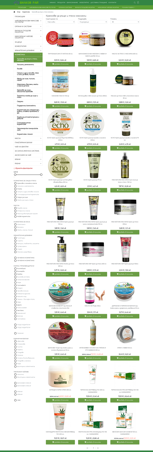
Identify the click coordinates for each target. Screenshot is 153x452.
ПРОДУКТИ (61, 2)
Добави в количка (60, 64)
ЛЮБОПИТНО (84, 2)
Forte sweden (22, 307)
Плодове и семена (24, 361)
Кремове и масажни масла (27, 183)
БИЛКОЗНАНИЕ (72, 2)
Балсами (20, 227)
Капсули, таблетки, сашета (28, 243)
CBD (19, 400)
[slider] (15, 175)
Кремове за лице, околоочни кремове (25, 91)
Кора (19, 363)
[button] (134, 3)
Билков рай (21, 268)
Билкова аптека (23, 277)
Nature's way (21, 296)
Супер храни (22, 246)
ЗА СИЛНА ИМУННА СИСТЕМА (27, 151)
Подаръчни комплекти (26, 106)
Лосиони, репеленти (25, 65)
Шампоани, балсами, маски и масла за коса (27, 85)
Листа (19, 347)
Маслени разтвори (24, 252)
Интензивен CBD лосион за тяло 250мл (92, 95)
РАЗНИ (17, 164)
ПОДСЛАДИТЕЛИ (23, 324)
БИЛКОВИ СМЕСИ (24, 383)
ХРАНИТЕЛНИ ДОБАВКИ (24, 50)
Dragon (20, 288)
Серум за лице (22, 197)
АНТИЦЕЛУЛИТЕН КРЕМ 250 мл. (60, 381)
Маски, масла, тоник (25, 230)
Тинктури (21, 238)
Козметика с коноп (25, 134)
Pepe (19, 282)
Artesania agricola (23, 293)
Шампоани (21, 224)
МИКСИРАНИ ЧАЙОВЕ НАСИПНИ (108, 7)
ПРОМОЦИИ (22, 7)
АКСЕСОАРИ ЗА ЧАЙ (23, 155)
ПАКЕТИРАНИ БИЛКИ (23, 143)
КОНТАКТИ (112, 2)
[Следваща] (95, 438)
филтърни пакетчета (26, 366)
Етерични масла (23, 211)
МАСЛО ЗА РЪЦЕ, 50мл (93, 300)
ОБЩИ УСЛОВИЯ (28, 443)
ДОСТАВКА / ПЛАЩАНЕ (99, 2)
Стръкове (21, 344)
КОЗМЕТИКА (20, 55)
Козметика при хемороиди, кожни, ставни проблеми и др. (28, 111)
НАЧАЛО (53, 2)
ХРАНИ (17, 159)
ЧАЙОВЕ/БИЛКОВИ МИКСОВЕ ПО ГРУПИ (42, 7)
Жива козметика (23, 216)
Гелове (19, 69)
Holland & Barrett (23, 279)
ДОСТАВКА (60, 443)
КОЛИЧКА (93, 443)
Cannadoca (21, 319)
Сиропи (20, 241)
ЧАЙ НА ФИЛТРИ (21, 147)
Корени (20, 349)
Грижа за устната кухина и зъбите (28, 118)
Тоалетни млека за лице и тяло (27, 96)
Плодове (20, 352)
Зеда (19, 302)
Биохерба (20, 271)
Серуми (20, 101)
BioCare (20, 316)
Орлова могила (22, 291)
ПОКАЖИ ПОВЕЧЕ (128, 7)
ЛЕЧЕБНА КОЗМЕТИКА (25, 258)
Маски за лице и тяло (25, 200)
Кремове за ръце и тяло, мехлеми (27, 59)
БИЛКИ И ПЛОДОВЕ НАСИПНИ (85, 7)
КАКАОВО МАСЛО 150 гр (60, 95)
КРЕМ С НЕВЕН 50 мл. (124, 341)
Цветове (20, 341)
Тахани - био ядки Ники (26, 299)
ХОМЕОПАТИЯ (20, 46)
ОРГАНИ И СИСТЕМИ (65, 7)
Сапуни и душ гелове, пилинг (28, 191)
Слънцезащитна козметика (24, 123)
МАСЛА (18, 138)
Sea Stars (20, 310)
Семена (20, 355)
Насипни (20, 374)
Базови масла (22, 208)
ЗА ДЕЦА (18, 42)
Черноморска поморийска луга (27, 129)
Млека (19, 189)
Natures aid (21, 313)
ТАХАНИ (20, 333)
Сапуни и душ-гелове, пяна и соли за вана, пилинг (28, 73)
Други (19, 305)
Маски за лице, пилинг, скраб (26, 79)
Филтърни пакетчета (26, 377)
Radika (19, 274)
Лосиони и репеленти (25, 186)
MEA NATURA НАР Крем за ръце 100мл (124, 259)
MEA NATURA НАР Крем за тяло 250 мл (92, 259)
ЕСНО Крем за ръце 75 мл (93, 177)
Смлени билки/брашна (25, 358)
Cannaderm (21, 285)
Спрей (19, 249)
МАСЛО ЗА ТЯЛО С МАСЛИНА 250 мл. (125, 54)
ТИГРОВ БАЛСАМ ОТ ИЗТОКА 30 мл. (60, 54)
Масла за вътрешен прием (27, 213)
